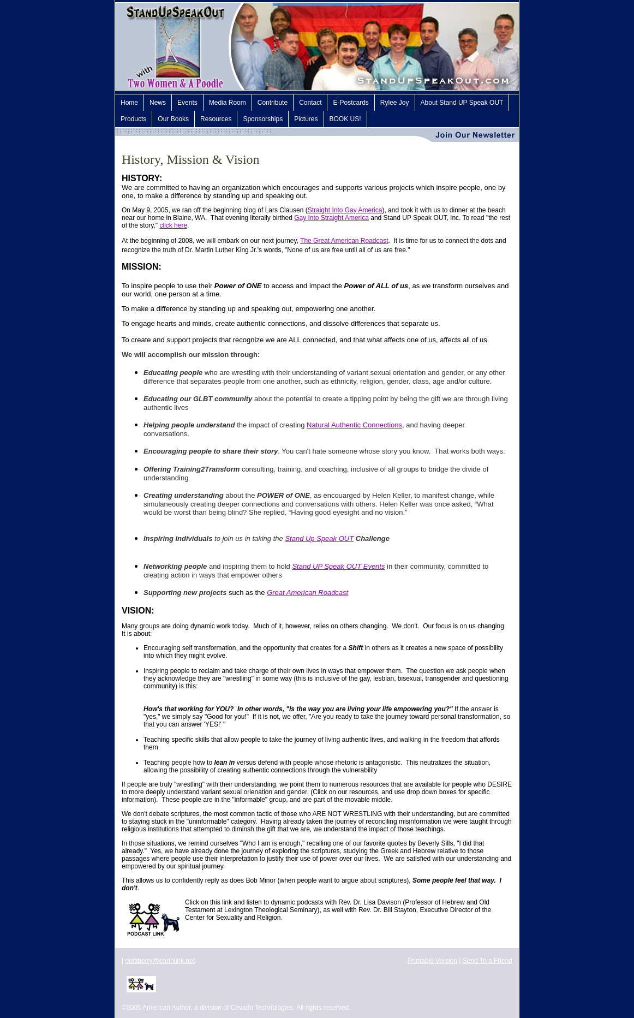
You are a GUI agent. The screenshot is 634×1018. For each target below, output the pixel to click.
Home (129, 102)
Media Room (227, 102)
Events (187, 102)
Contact (310, 102)
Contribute (273, 102)
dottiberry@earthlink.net (160, 961)
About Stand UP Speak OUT (462, 102)
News (157, 102)
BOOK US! (345, 119)
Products (133, 119)
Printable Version (432, 961)
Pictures (306, 119)
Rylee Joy (394, 102)
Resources (215, 119)
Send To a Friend (487, 961)
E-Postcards (350, 102)
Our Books (173, 119)
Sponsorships (263, 119)
